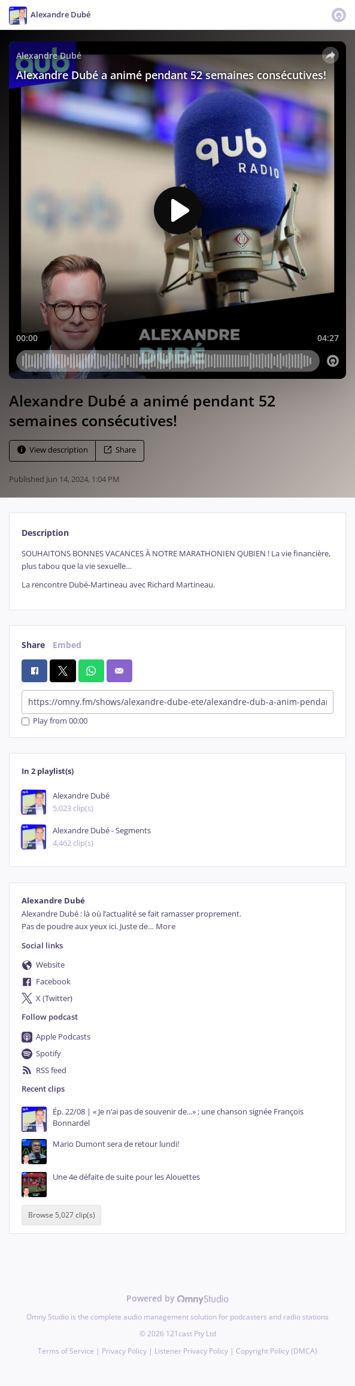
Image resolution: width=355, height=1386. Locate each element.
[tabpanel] (177, 569)
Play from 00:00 (54, 721)
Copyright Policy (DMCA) (276, 1351)
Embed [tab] (67, 644)
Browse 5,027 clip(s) (61, 1215)
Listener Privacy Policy (191, 1351)
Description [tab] (45, 532)
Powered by (177, 1298)
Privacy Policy (124, 1351)
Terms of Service (66, 1351)
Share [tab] (33, 644)
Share (120, 450)
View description (52, 450)
